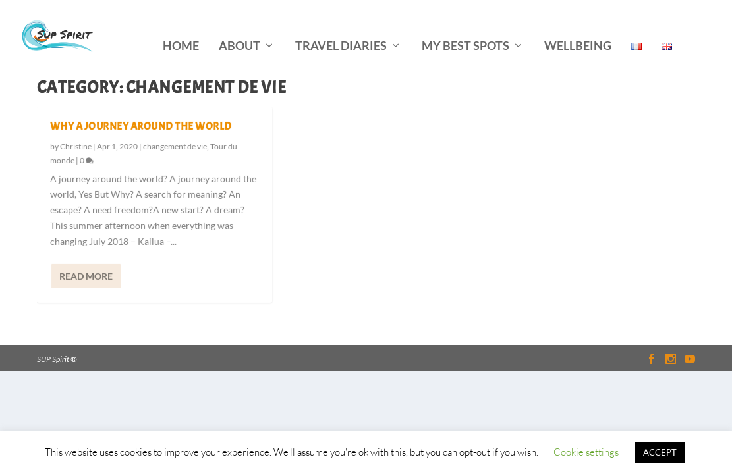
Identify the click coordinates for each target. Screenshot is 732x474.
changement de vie (175, 146)
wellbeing (577, 28)
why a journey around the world (141, 125)
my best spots (465, 28)
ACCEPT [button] (660, 452)
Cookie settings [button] (586, 452)
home (181, 28)
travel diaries (341, 28)
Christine (76, 146)
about (239, 28)
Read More (86, 274)
